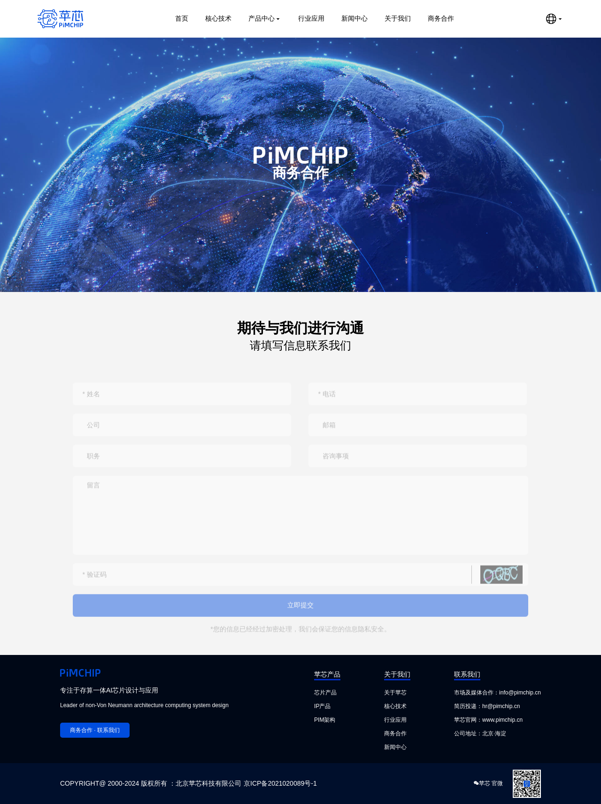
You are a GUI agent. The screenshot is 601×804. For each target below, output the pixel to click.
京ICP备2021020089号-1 (280, 783)
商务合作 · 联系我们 (95, 730)
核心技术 (218, 18)
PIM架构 (324, 720)
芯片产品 (325, 692)
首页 (181, 18)
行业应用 (311, 18)
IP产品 (322, 706)
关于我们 (398, 18)
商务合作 (441, 18)
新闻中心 (354, 18)
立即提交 (300, 614)
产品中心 (264, 18)
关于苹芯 (395, 692)
